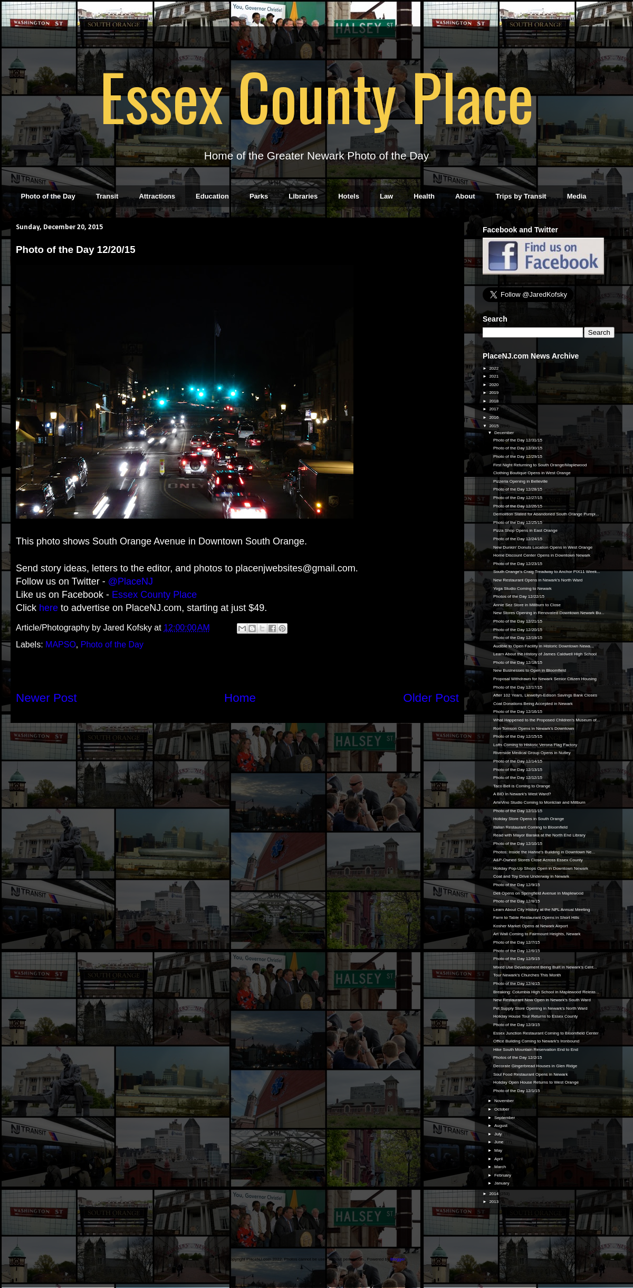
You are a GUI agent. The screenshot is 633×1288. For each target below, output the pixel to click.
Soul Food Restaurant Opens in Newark (530, 1074)
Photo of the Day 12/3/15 (516, 1024)
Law (386, 196)
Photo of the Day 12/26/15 (517, 506)
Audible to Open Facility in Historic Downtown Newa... (543, 646)
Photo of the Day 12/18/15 (517, 662)
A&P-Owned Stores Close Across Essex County (538, 860)
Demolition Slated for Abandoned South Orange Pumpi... (546, 514)
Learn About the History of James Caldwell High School (545, 654)
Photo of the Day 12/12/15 (517, 777)
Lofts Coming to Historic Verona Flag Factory (535, 744)
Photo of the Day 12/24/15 (517, 539)
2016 (494, 417)
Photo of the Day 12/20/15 (517, 629)
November (504, 1100)
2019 (494, 392)
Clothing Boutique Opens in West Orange (532, 473)
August (501, 1125)
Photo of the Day (48, 196)
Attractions (157, 196)
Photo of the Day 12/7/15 (516, 942)
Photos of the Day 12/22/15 (518, 596)
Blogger (397, 1259)
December (504, 432)
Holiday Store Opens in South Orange (528, 818)
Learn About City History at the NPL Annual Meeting (541, 909)
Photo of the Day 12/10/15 (517, 843)
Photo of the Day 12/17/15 (517, 687)
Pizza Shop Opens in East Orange (525, 530)
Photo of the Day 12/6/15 (516, 950)
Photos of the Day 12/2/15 (517, 1057)
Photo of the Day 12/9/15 (516, 884)
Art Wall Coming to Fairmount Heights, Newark (537, 934)
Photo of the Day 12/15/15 (517, 736)
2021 (494, 376)
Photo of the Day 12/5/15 (516, 958)
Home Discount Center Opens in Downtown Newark (541, 555)
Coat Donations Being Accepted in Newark (533, 703)
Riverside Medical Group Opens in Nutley (532, 752)
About (465, 196)
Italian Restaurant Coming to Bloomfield (530, 827)
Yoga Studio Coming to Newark (522, 588)
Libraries (303, 196)
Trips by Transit (521, 196)
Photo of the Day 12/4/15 (516, 983)
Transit (107, 196)
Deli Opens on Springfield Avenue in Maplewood (538, 893)
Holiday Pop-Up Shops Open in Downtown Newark (540, 868)
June (499, 1142)
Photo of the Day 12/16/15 (517, 711)
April (499, 1159)
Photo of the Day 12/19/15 (517, 637)
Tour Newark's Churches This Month (527, 975)
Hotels (348, 196)
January (502, 1183)
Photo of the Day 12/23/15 (517, 563)
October (502, 1109)
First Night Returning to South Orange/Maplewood (540, 465)
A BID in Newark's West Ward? (522, 794)
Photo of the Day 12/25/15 (517, 522)
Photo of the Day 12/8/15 (516, 901)
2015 (494, 426)
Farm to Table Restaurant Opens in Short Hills (536, 917)
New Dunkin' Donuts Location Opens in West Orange (542, 547)
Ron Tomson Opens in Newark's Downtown (533, 728)
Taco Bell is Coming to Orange (521, 786)
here (48, 608)
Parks (259, 196)
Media (577, 196)
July (498, 1134)
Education (212, 196)
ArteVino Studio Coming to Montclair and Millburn (539, 802)
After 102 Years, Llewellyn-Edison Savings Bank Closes (545, 695)
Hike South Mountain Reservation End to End (535, 1049)
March (500, 1166)
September (505, 1117)
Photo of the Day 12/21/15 (517, 621)
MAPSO (60, 644)
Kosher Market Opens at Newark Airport (530, 926)
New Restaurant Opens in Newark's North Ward (537, 580)
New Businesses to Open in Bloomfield (529, 670)
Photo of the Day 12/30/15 (517, 448)
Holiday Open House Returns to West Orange (536, 1082)
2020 (494, 384)
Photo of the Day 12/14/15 (517, 761)
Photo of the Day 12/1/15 (516, 1090)
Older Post (431, 697)
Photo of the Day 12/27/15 (517, 497)
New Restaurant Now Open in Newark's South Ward (542, 1000)
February (503, 1175)
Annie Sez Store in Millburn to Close (527, 605)
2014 (494, 1193)
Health (424, 196)
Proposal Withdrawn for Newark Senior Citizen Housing (545, 678)
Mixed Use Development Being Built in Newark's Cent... (545, 967)
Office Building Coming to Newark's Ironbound (536, 1041)
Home (240, 697)
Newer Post (46, 697)
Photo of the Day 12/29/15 (517, 456)
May (498, 1150)
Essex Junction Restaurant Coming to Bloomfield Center (546, 1033)
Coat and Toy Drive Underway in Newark (531, 876)
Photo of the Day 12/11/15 (517, 810)
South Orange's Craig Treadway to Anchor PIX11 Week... (546, 571)
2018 (494, 401)
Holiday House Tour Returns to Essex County (535, 1016)
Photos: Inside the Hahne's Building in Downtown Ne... (544, 852)
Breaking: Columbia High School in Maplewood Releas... (546, 992)
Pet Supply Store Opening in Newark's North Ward (540, 1008)
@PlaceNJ (130, 581)
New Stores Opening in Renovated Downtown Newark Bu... (549, 612)
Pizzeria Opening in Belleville (520, 481)
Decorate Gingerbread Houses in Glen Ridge (535, 1066)
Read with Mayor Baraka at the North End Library (539, 835)
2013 (494, 1201)
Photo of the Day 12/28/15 (517, 489)
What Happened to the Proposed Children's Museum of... (546, 720)
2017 (494, 409)
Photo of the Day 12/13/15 (517, 769)
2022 (494, 368)
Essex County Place (316, 96)
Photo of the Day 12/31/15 (517, 440)
